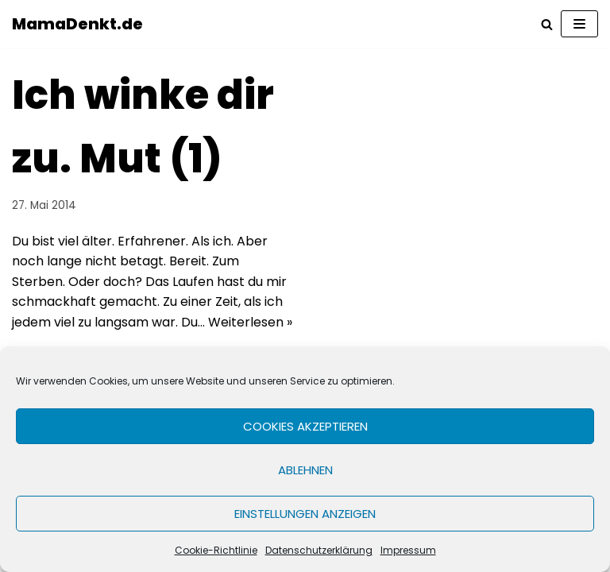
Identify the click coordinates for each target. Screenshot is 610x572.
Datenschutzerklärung (319, 550)
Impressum (408, 550)
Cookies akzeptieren (305, 426)
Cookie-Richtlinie (216, 550)
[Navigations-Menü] (579, 23)
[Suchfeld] (547, 24)
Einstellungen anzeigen (305, 513)
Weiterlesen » (250, 322)
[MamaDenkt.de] (77, 24)
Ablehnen (305, 470)
